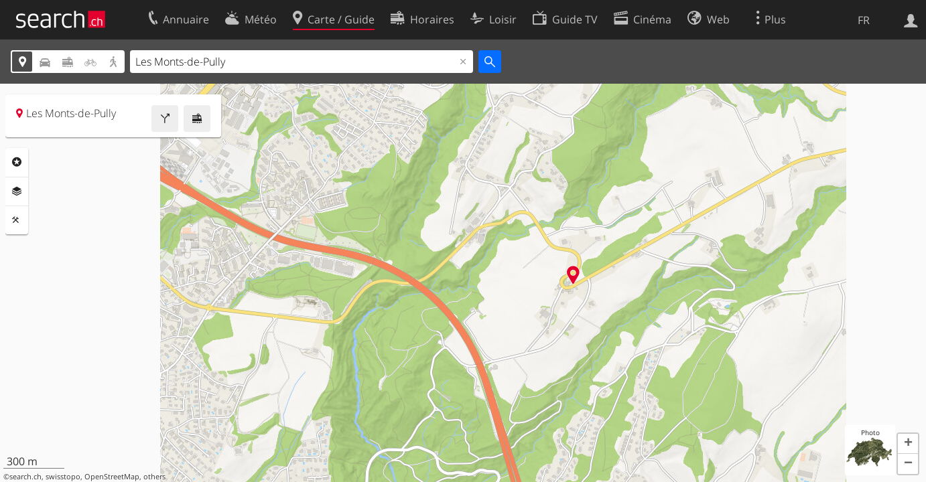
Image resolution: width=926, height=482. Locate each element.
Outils (16, 220)
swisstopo (63, 476)
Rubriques (16, 162)
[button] (908, 444)
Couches (16, 191)
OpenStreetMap (111, 476)
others (154, 476)
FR (864, 20)
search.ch (25, 476)
